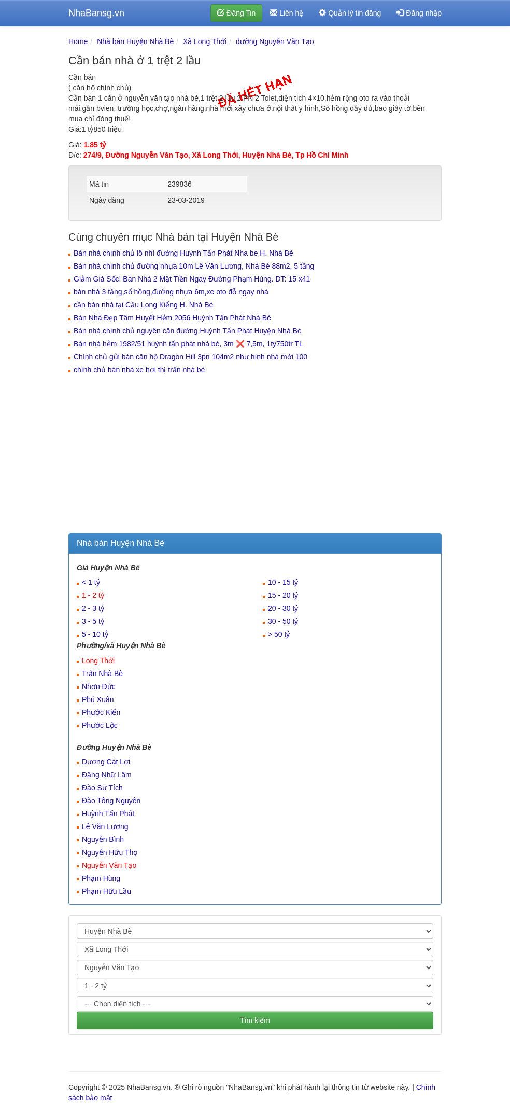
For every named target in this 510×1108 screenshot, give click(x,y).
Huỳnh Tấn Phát (108, 813)
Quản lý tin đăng (350, 13)
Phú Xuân (98, 699)
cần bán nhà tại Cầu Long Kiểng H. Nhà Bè (143, 305)
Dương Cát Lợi (106, 762)
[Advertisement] (255, 455)
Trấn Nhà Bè (102, 673)
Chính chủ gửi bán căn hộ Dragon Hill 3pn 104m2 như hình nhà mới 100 (190, 357)
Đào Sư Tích (102, 787)
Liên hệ (286, 13)
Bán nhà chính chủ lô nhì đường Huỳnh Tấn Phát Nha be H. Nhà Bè (183, 253)
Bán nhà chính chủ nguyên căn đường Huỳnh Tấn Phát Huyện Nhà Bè (188, 331)
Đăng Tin (236, 13)
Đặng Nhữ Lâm (107, 774)
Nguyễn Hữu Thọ (109, 852)
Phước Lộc (100, 725)
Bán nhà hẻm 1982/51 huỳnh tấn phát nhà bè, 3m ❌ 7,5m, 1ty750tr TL (188, 344)
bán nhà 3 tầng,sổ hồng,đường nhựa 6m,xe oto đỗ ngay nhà (171, 292)
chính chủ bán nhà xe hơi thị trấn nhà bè (139, 370)
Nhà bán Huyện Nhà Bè (135, 41)
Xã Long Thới (204, 41)
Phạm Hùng (101, 878)
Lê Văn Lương (105, 826)
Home (78, 41)
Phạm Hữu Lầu (106, 891)
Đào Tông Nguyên (111, 800)
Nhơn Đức (99, 686)
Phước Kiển (101, 712)
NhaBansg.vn (96, 13)
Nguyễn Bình (103, 839)
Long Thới (98, 660)
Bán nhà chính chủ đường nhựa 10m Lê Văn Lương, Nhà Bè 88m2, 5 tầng (194, 266)
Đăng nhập (419, 13)
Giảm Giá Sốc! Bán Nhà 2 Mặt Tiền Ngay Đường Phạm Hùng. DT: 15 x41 (192, 279)
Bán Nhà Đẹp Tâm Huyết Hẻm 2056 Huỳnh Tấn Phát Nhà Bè (172, 318)
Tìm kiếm (255, 1020)
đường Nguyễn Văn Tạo (275, 41)
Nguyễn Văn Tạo (109, 865)
